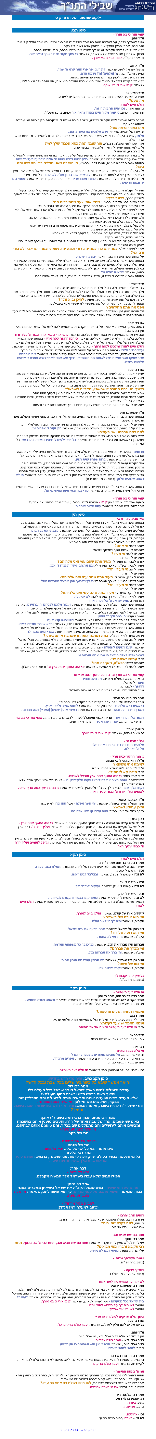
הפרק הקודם (69, 1429)
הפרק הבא (88, 1429)
